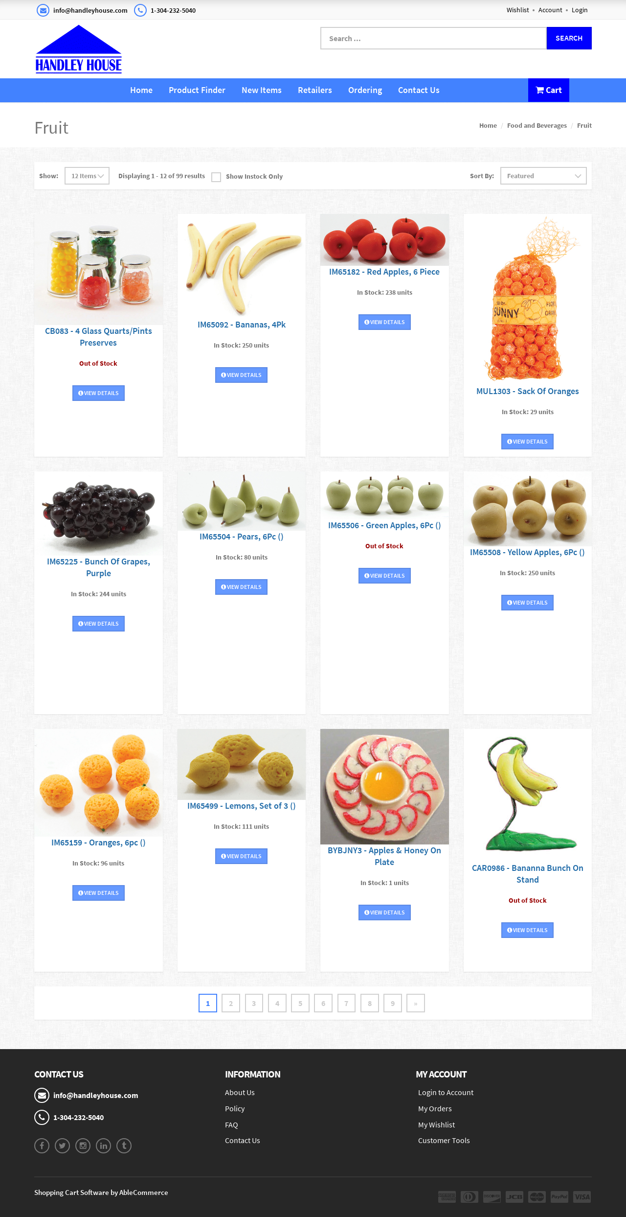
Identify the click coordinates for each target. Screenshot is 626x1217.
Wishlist (518, 9)
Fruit (584, 125)
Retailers (315, 89)
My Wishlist (436, 1124)
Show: (48, 175)
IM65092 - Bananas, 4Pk (242, 323)
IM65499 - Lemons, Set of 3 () (241, 805)
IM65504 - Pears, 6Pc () (242, 536)
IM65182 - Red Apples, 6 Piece (384, 271)
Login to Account (445, 1092)
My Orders (435, 1108)
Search (569, 38)
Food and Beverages (537, 125)
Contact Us (419, 89)
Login (580, 9)
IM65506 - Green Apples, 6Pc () (384, 525)
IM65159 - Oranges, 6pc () (98, 841)
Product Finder (197, 89)
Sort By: (482, 175)
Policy (235, 1108)
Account (550, 9)
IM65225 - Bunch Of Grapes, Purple (98, 567)
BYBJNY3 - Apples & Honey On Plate (384, 855)
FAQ (231, 1124)
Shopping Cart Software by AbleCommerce (101, 1192)
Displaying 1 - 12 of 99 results (161, 175)
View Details (98, 392)
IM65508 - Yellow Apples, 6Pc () (527, 551)
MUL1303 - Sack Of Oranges (527, 391)
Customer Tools (444, 1141)
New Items (262, 89)
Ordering (365, 89)
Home (141, 89)
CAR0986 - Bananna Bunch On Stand (527, 873)
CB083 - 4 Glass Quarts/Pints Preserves (98, 336)
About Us (240, 1092)
